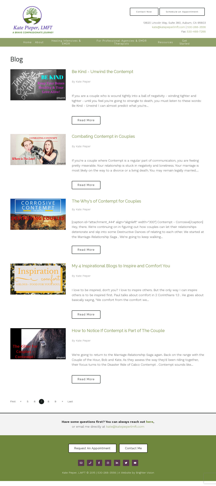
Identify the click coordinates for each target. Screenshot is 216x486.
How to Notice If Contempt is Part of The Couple (118, 330)
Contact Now (144, 12)
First (13, 401)
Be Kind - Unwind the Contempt (102, 71)
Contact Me (134, 448)
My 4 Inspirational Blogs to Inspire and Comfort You (121, 265)
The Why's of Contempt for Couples (106, 201)
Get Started (185, 42)
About (39, 42)
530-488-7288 (196, 31)
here (149, 422)
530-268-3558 (196, 27)
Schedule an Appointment (182, 12)
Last (72, 401)
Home (27, 42)
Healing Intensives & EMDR (66, 42)
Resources (165, 42)
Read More (86, 120)
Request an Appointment (92, 448)
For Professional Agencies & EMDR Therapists (122, 42)
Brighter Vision (145, 473)
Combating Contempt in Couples (103, 136)
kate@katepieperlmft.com (168, 27)
